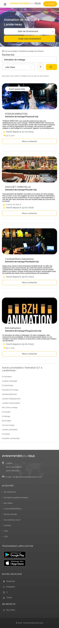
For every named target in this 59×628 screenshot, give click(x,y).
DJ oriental (6, 434)
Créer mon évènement (29, 39)
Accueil (5, 11)
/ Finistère (46, 11)
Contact (7, 525)
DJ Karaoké (6, 412)
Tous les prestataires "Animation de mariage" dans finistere (23, 51)
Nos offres (8, 503)
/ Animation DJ (13, 11)
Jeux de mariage (8, 425)
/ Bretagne (38, 11)
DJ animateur (7, 377)
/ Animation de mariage (26, 11)
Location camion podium (11, 403)
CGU (6, 531)
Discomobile (6, 421)
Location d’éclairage (9, 381)
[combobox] (18, 67)
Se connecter (50, 4)
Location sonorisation (10, 430)
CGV (6, 537)
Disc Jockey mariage (10, 407)
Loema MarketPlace (13, 509)
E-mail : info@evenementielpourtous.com (24, 477)
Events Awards (10, 514)
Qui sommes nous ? (12, 520)
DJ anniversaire (7, 385)
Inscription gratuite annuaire (16, 497)
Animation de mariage (10, 390)
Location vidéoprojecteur (11, 399)
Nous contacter (29, 141)
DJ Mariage (6, 416)
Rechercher (51, 67)
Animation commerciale (11, 438)
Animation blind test (9, 394)
